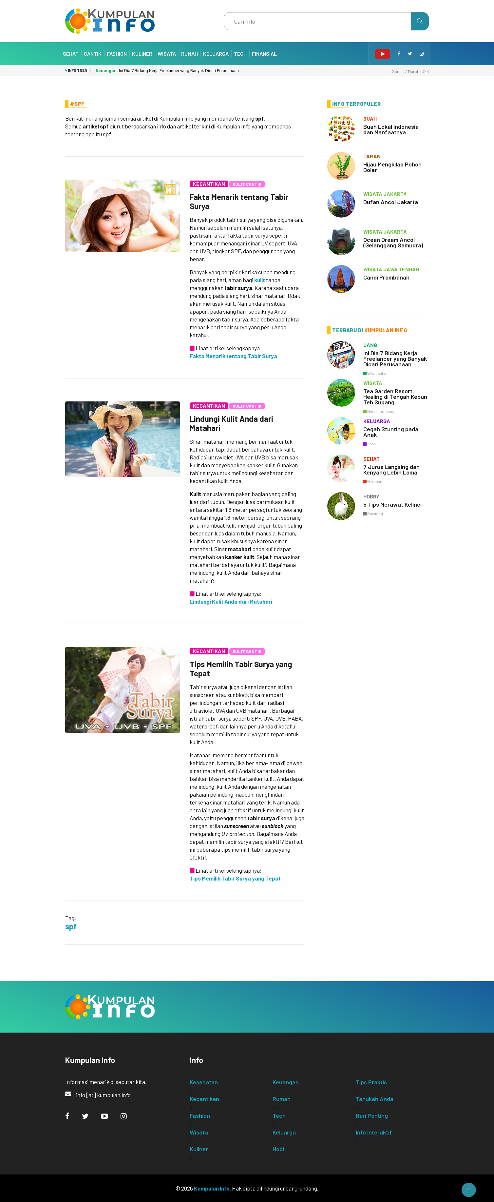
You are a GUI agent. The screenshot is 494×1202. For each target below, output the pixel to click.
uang (370, 345)
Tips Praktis (371, 1082)
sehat (371, 459)
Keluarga (216, 53)
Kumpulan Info (212, 1188)
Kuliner (142, 53)
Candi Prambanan (386, 277)
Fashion (117, 53)
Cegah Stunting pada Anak (390, 431)
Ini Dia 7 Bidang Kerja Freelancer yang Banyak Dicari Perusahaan (167, 70)
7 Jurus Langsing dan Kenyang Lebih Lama (391, 469)
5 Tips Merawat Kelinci (392, 504)
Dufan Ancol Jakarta (390, 201)
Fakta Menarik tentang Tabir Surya (239, 201)
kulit (259, 280)
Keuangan (286, 1082)
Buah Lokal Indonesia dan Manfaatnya (391, 129)
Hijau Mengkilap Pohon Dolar (392, 167)
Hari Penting (372, 1115)
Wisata (167, 53)
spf (71, 926)
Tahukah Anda (374, 1098)
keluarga (376, 421)
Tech (240, 53)
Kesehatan (204, 1082)
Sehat (71, 53)
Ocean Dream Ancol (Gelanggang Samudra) (393, 242)
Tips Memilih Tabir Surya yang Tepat (241, 668)
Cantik (93, 53)
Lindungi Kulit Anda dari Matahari (231, 423)
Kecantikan (209, 184)
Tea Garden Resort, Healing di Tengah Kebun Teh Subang (395, 396)
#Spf (77, 104)
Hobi (278, 1149)
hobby (371, 496)
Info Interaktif (374, 1132)
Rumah (189, 53)
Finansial (264, 53)
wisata (372, 383)
